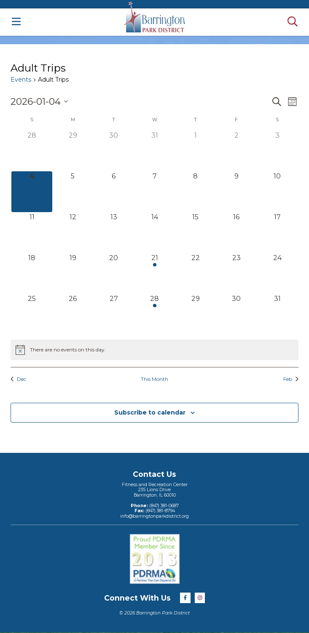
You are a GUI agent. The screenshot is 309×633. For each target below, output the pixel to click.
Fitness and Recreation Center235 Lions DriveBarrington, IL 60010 (155, 490)
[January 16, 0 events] (236, 232)
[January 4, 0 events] (31, 191)
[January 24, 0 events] (277, 273)
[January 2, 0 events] (236, 150)
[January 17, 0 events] (277, 232)
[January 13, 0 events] (113, 232)
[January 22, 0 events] (195, 273)
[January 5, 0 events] (72, 191)
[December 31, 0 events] (154, 150)
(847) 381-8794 (159, 510)
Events (21, 79)
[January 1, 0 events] (195, 150)
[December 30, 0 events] (113, 150)
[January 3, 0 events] (277, 150)
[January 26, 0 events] (72, 314)
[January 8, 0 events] (195, 191)
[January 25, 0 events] (31, 314)
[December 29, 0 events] (72, 150)
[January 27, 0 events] (113, 314)
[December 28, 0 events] (31, 150)
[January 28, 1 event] (154, 314)
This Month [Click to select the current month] (154, 379)
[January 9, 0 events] (236, 191)
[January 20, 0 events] (113, 273)
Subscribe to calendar (149, 412)
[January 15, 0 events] (195, 232)
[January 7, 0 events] (154, 191)
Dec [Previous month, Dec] (18, 379)
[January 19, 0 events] (72, 273)
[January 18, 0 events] (31, 273)
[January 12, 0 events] (72, 232)
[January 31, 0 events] (277, 314)
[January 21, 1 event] (154, 273)
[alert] (154, 350)
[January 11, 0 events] (31, 232)
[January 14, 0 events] (154, 232)
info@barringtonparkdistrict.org (154, 516)
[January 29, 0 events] (195, 314)
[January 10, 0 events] (277, 191)
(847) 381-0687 (163, 505)
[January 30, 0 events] (236, 314)
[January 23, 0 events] (236, 273)
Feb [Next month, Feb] (290, 379)
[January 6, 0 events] (113, 191)
